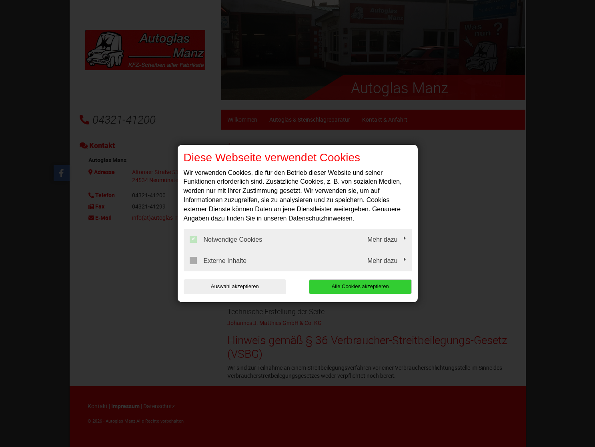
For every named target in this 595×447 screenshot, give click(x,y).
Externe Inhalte (218, 260)
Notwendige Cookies (226, 239)
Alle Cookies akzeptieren (360, 286)
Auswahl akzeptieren (235, 286)
